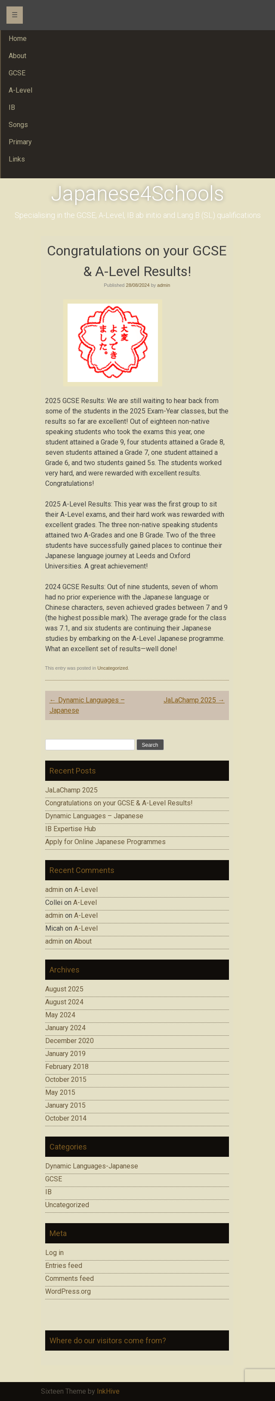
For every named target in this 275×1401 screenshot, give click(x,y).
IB (48, 1192)
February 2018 (67, 1066)
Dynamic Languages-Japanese (91, 1166)
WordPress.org (68, 1291)
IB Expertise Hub (70, 829)
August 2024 (64, 1002)
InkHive (108, 1391)
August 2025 (64, 989)
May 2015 (60, 1092)
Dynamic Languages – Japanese (94, 816)
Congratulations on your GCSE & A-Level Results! (119, 803)
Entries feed (63, 1265)
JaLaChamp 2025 (194, 700)
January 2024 (65, 1028)
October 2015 (66, 1079)
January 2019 (65, 1054)
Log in (54, 1253)
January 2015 (65, 1105)
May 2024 (60, 1015)
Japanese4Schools (137, 193)
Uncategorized (112, 668)
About (83, 941)
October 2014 (66, 1118)
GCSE (53, 1179)
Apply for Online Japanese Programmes (105, 842)
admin (163, 285)
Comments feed (69, 1278)
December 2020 (69, 1041)
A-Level (86, 889)
